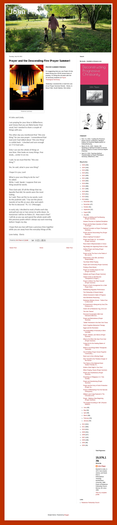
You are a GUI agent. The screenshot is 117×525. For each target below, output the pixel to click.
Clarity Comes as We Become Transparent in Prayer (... (92, 277)
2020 (83, 181)
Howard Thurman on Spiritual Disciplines (95, 221)
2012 (83, 424)
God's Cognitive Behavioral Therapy (94, 325)
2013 (83, 199)
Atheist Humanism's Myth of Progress (94, 295)
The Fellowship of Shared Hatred (93, 292)
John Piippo (28, 11)
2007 (83, 437)
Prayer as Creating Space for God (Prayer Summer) (93, 270)
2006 (83, 440)
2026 (83, 165)
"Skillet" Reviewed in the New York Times (95, 322)
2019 (83, 183)
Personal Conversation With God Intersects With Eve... (93, 314)
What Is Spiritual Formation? (91, 237)
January (86, 421)
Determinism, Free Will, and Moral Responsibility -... (93, 258)
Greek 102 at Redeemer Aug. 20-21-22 (95, 309)
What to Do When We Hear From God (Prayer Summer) (94, 339)
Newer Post (13, 248)
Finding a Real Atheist (89, 267)
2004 (83, 445)
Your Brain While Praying (90, 262)
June (85, 407)
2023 (83, 173)
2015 (83, 194)
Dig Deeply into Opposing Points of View (95, 246)
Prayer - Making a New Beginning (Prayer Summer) (93, 399)
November (87, 204)
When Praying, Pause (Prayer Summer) (95, 370)
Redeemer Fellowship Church (90, 502)
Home (41, 248)
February (86, 418)
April (85, 413)
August (86, 212)
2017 (83, 189)
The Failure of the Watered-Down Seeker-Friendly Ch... (93, 364)
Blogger (66, 515)
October (86, 207)
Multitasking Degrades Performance (94, 289)
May (85, 410)
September (87, 209)
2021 (83, 178)
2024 (83, 170)
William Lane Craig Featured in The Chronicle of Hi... (94, 394)
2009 (83, 432)
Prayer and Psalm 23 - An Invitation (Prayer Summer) (93, 240)
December (87, 201)
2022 (83, 175)
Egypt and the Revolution (90, 328)
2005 (83, 442)
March (86, 415)
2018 (83, 186)
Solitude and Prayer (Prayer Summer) (94, 274)
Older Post (69, 248)
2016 (83, 191)
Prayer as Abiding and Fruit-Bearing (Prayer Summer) (94, 218)
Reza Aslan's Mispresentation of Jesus (94, 244)
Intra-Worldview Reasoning (91, 297)
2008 (83, 435)
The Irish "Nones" (88, 311)
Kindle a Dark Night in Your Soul (92, 367)
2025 (83, 167)
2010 (83, 429)
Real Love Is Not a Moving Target (93, 356)
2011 (83, 427)
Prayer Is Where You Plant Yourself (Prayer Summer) (93, 281)
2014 (83, 196)
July (85, 215)
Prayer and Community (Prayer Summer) (95, 264)
